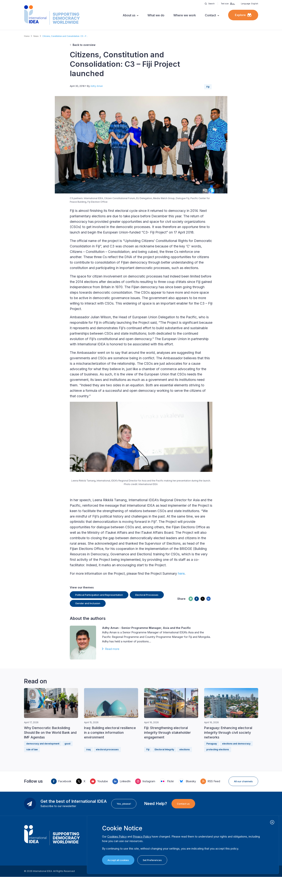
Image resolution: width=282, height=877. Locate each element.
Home (26, 36)
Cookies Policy (117, 836)
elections (184, 749)
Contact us (183, 803)
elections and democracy (236, 743)
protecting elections (217, 749)
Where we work (184, 15)
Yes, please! (124, 803)
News (35, 36)
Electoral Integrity (164, 749)
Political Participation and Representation (99, 594)
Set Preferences (152, 860)
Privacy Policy (142, 836)
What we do (155, 15)
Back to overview (84, 44)
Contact (210, 15)
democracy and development (42, 743)
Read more (112, 649)
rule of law (32, 749)
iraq (88, 749)
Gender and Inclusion (87, 603)
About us (129, 15)
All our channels (243, 781)
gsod (67, 743)
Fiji (207, 86)
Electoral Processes (146, 594)
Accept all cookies (118, 860)
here (181, 573)
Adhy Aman (96, 86)
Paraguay (211, 743)
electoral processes (107, 749)
